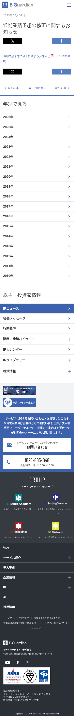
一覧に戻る (39, 87)
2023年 (8, 146)
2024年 (8, 137)
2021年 (8, 166)
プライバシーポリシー (18, 617)
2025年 (8, 127)
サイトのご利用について (52, 623)
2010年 (8, 275)
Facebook (61, 41)
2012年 (8, 256)
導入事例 (9, 567)
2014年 (8, 236)
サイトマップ (33, 628)
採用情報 (9, 607)
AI (4, 597)
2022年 (8, 156)
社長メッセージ (14, 318)
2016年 (8, 216)
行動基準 (9, 328)
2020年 (8, 176)
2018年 (8, 196)
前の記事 (13, 87)
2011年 (8, 266)
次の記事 (60, 87)
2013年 (8, 246)
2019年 (8, 186)
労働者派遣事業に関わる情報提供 (19, 623)
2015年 (8, 226)
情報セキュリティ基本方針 (47, 617)
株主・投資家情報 (22, 295)
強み (6, 547)
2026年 (8, 117)
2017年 (8, 206)
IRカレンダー (12, 349)
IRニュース (11, 308)
